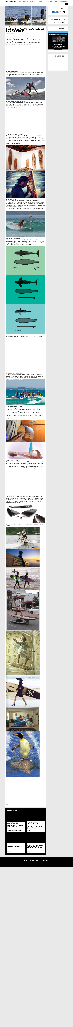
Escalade (16, 886)
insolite (8, 33)
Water (12, 33)
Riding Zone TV (63, 1)
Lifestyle (41, 1)
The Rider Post (9, 26)
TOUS (62, 22)
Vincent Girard (9, 878)
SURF (20, 886)
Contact (44, 923)
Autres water (11, 886)
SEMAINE (54, 22)
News (20, 1)
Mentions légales (31, 923)
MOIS (59, 22)
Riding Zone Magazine (51, 1)
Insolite (25, 1)
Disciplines (33, 1)
